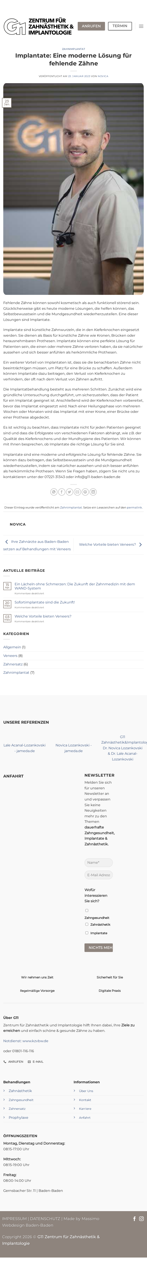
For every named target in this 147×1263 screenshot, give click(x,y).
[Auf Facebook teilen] (61, 492)
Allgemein (12, 647)
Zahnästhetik (20, 1091)
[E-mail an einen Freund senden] (77, 492)
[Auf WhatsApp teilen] (53, 492)
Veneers (10, 656)
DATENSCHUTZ (45, 1218)
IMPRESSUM (14, 1218)
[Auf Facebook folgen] (134, 1219)
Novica (103, 76)
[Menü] (141, 26)
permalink (134, 507)
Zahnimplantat (73, 49)
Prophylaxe (18, 1117)
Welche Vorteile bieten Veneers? (111, 545)
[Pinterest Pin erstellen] (85, 492)
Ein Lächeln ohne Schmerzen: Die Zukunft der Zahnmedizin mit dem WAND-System (75, 586)
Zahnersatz (13, 664)
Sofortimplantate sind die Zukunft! (45, 602)
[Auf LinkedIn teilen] (93, 492)
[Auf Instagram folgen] (141, 1219)
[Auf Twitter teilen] (69, 492)
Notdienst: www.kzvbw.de (25, 1041)
